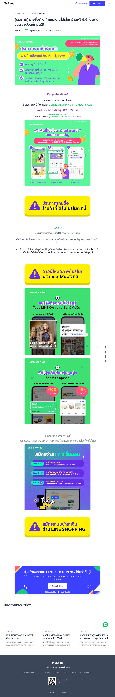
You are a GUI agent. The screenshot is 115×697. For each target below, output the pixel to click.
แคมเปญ (58, 31)
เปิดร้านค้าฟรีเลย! (57, 586)
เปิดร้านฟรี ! (97, 3)
